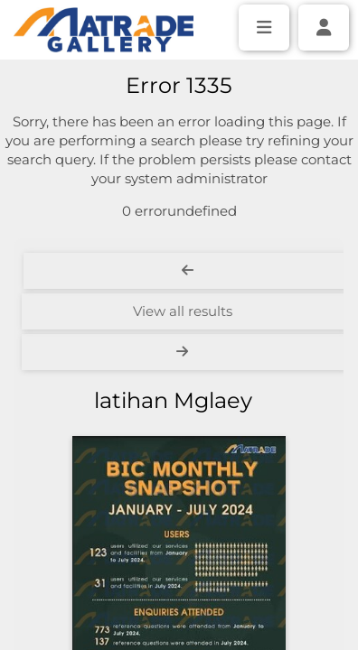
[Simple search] (179, 83)
